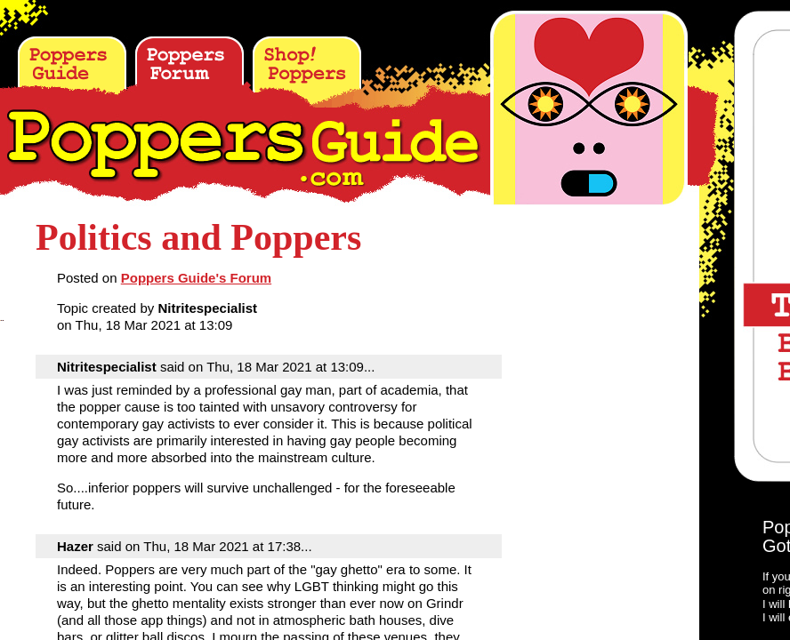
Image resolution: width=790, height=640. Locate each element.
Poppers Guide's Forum (196, 277)
